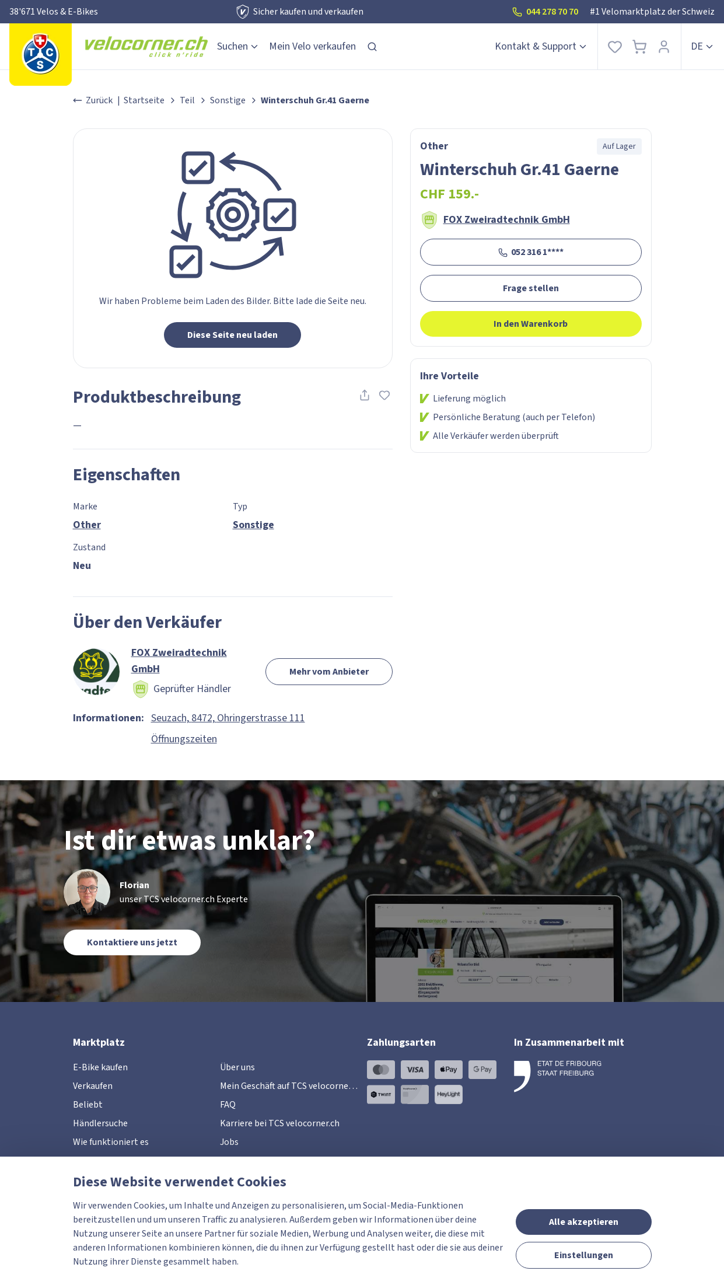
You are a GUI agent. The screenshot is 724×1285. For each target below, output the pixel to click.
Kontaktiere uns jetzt (132, 942)
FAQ (228, 1104)
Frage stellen (531, 288)
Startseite (144, 100)
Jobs (229, 1142)
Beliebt (88, 1104)
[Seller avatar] (96, 671)
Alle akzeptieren (583, 1222)
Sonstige (228, 100)
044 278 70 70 (545, 11)
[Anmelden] (663, 46)
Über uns (237, 1067)
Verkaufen (93, 1086)
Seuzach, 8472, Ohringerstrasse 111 (228, 718)
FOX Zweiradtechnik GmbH (506, 220)
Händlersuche (100, 1123)
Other (87, 525)
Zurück (93, 100)
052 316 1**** (531, 252)
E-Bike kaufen (100, 1067)
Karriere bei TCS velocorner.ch (280, 1123)
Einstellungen (583, 1255)
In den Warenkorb (531, 323)
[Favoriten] (614, 46)
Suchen (238, 46)
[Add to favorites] (384, 395)
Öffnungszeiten (184, 739)
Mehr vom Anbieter (329, 671)
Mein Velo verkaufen (312, 46)
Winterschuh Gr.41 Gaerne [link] (315, 100)
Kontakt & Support (541, 46)
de (703, 46)
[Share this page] (364, 395)
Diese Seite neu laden (232, 335)
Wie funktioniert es (111, 1142)
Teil (187, 100)
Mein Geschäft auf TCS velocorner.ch (291, 1086)
